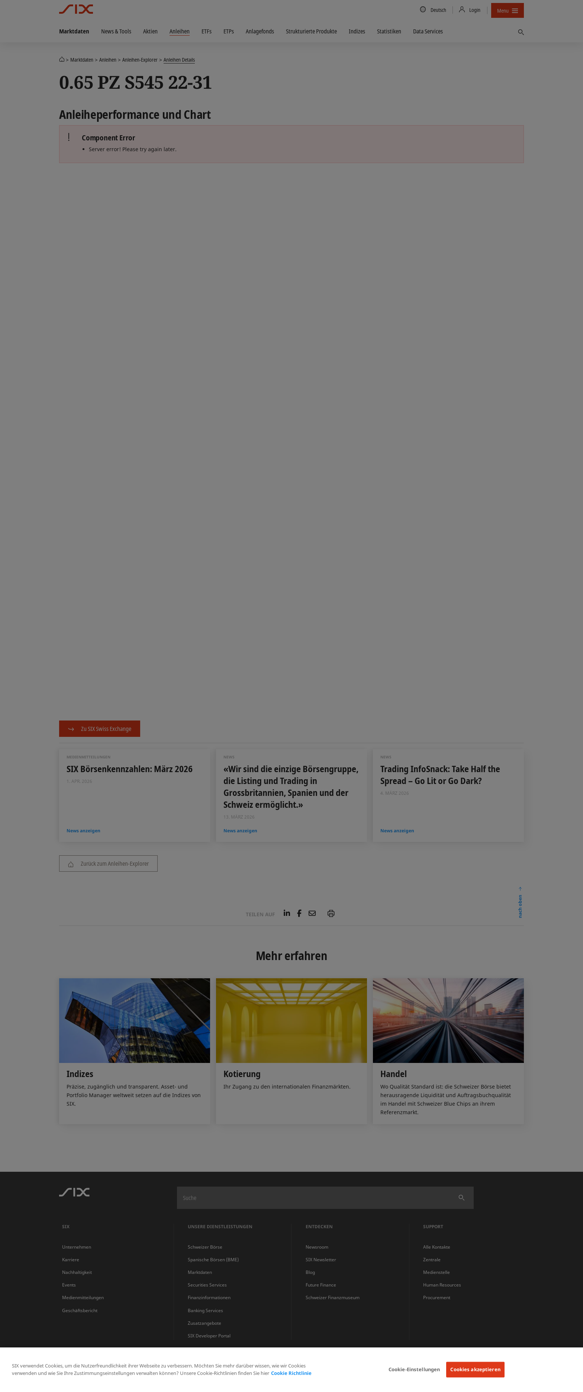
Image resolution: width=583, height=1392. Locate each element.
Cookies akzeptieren (475, 1369)
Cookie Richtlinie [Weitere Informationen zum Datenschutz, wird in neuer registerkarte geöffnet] (291, 1373)
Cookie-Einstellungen (414, 1369)
